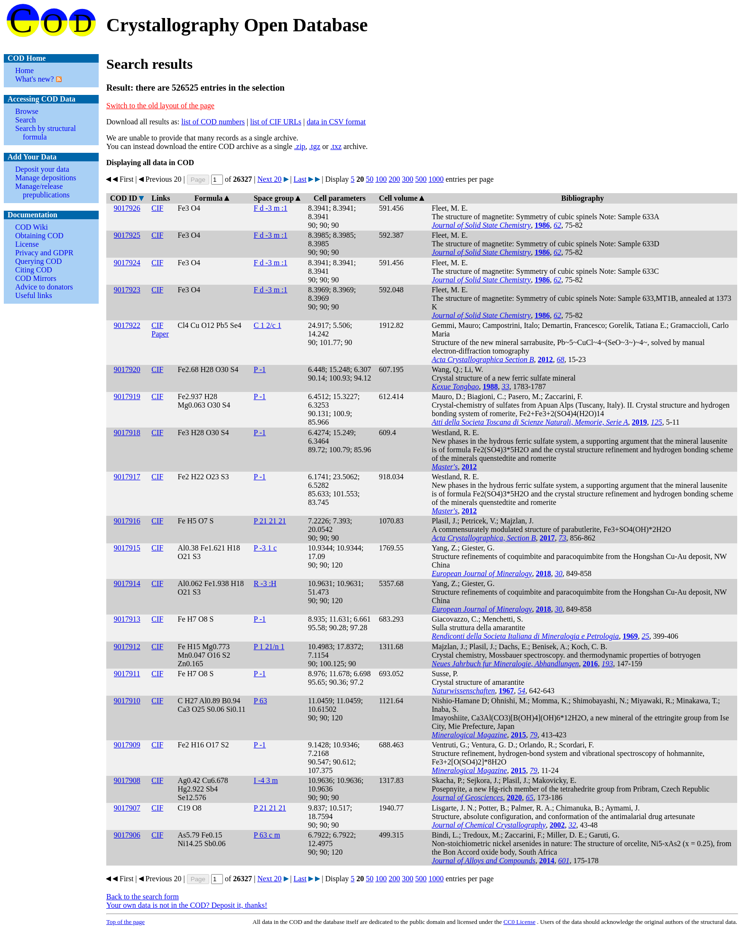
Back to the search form (142, 897)
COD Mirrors (35, 278)
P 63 (260, 701)
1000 (436, 179)
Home (24, 70)
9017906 (127, 835)
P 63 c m (267, 835)
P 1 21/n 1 (269, 647)
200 (394, 179)
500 (420, 179)
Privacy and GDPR (44, 253)
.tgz (315, 146)
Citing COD (33, 270)
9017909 (127, 745)
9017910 (127, 701)
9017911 (127, 674)
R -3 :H (265, 583)
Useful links (33, 295)
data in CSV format (336, 122)
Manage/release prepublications (42, 190)
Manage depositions (45, 178)
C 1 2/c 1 (267, 325)
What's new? (34, 79)
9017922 (127, 325)
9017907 (127, 808)
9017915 (127, 548)
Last (300, 179)
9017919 (127, 396)
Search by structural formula (45, 132)
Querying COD (38, 261)
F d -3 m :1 (270, 208)
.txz (336, 146)
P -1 (260, 369)
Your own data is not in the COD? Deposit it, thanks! (186, 905)
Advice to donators (44, 287)
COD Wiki (31, 227)
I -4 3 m (266, 780)
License (27, 244)
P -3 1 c (265, 548)
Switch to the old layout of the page (160, 106)
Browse (26, 111)
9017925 (127, 235)
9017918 (127, 433)
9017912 (127, 647)
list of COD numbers (213, 122)
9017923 (127, 290)
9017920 (127, 369)
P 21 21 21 (270, 521)
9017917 (127, 477)
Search (25, 120)
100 (381, 179)
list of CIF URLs (275, 122)
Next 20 (269, 179)
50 (369, 179)
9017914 (127, 583)
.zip (300, 146)
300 (407, 179)
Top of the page (125, 921)
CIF (157, 208)
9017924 (127, 263)
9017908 (127, 780)
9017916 (127, 521)
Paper (159, 334)
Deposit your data (42, 169)
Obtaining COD (39, 236)
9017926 (127, 208)
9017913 (127, 619)
